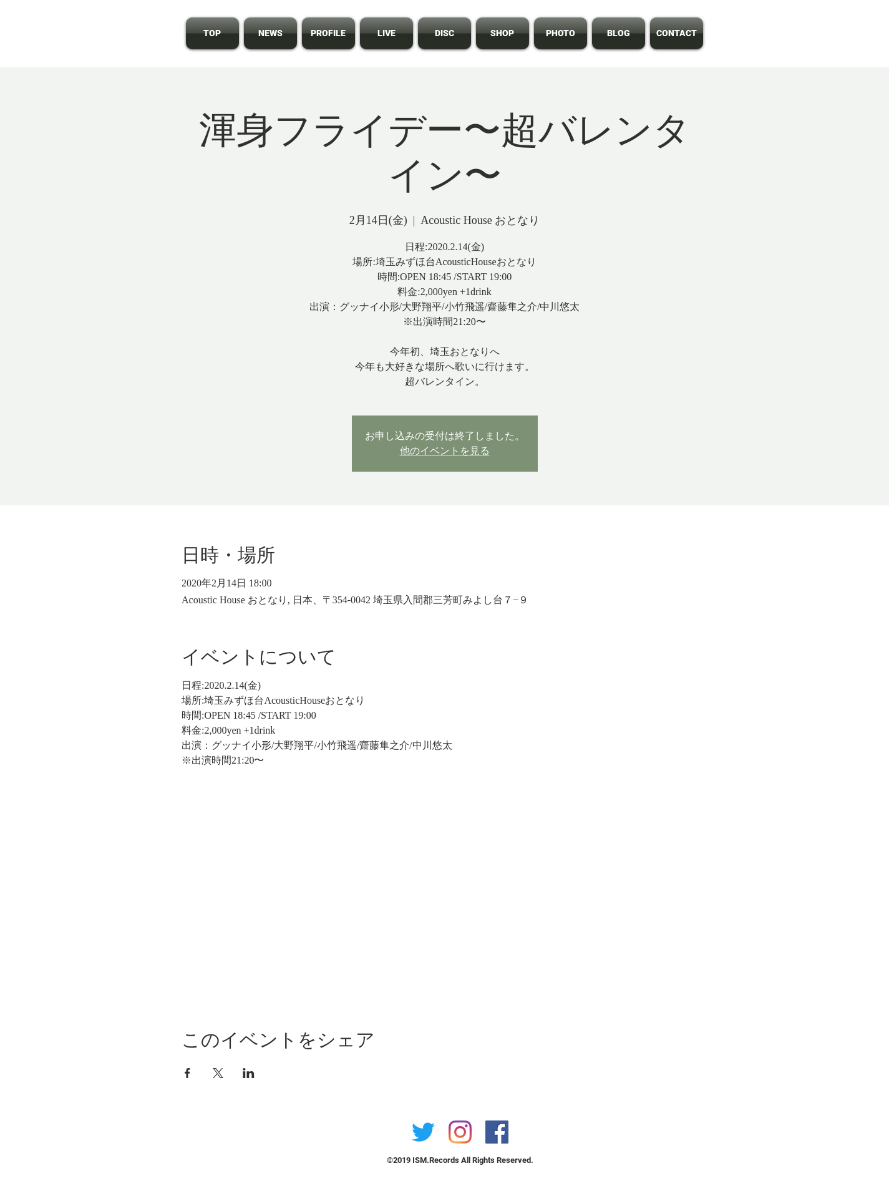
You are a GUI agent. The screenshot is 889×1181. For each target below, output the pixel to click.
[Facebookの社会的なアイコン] (496, 1132)
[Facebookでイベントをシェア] (187, 1073)
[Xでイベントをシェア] (218, 1073)
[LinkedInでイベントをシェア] (249, 1073)
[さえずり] (423, 1132)
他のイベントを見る (445, 450)
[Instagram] (460, 1132)
